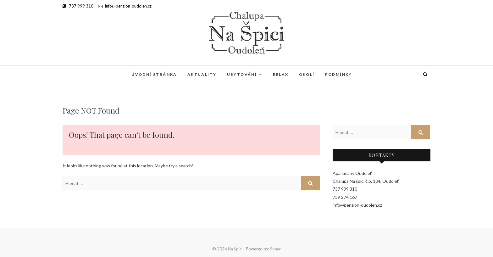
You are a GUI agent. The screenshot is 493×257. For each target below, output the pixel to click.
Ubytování (242, 74)
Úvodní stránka (154, 74)
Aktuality (202, 74)
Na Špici (235, 248)
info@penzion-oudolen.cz (125, 5)
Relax (281, 74)
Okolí (307, 74)
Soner (275, 248)
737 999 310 (78, 5)
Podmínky (338, 74)
